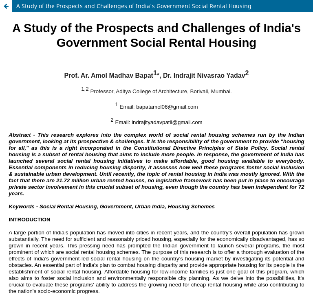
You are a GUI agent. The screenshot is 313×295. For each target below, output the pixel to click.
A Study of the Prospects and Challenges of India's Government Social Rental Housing (133, 6)
